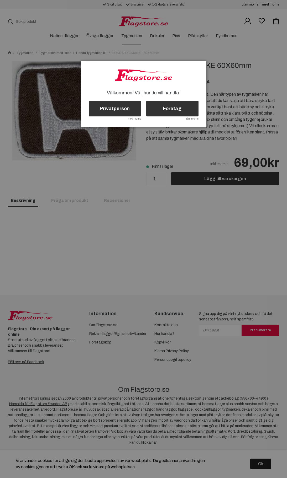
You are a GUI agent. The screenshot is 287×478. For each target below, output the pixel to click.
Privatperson (115, 108)
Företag (172, 108)
